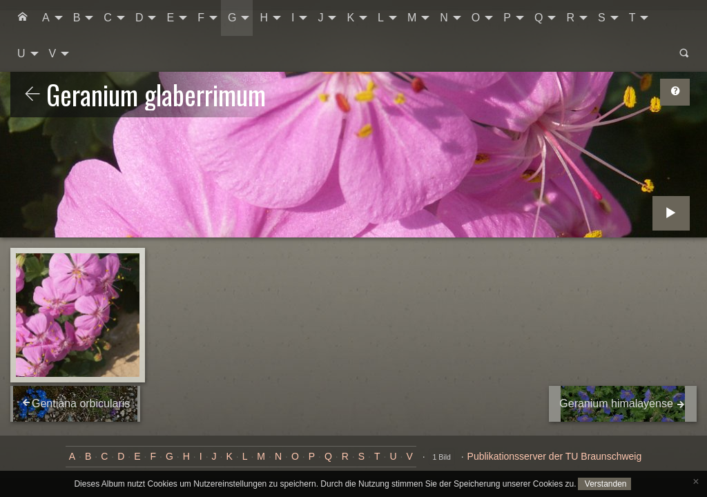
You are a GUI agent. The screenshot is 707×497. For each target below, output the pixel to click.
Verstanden (604, 484)
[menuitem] (22, 18)
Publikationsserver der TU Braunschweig (554, 456)
